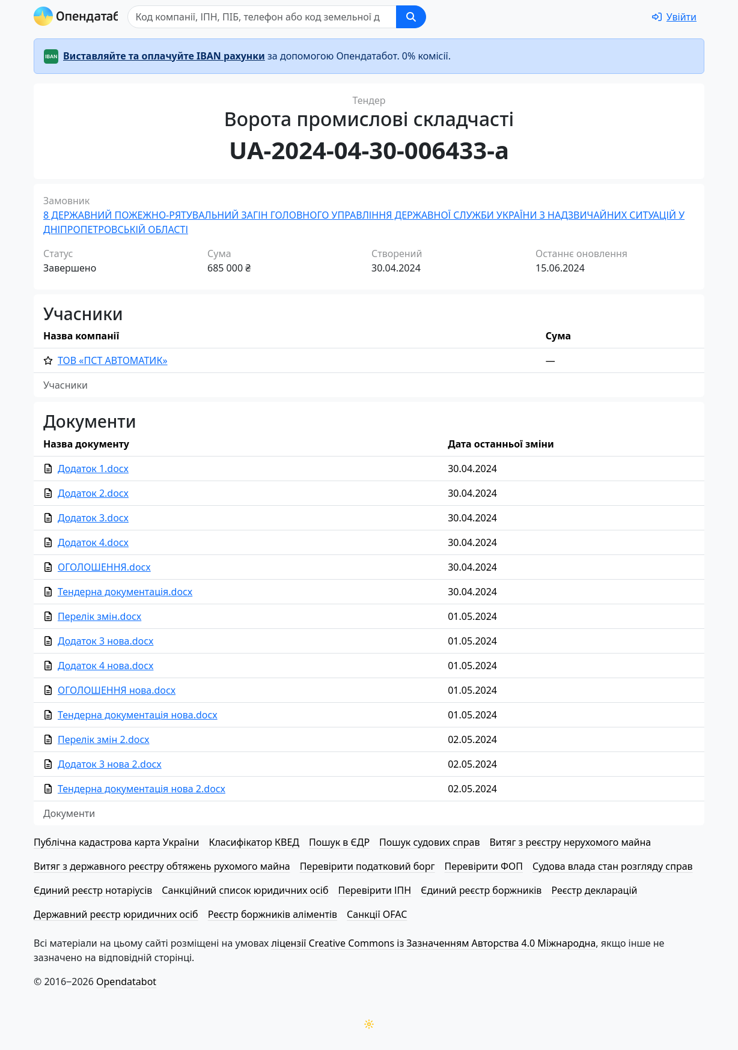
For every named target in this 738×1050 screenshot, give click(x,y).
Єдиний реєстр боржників (481, 890)
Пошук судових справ (429, 842)
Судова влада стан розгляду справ (612, 866)
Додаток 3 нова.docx (105, 641)
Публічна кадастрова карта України (116, 842)
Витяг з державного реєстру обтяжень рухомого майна (162, 866)
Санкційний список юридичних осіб (245, 890)
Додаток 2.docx (93, 493)
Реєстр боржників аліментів (272, 914)
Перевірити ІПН (375, 890)
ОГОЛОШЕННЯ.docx (104, 567)
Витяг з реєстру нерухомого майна (570, 842)
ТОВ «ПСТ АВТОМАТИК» (113, 360)
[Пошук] (277, 16)
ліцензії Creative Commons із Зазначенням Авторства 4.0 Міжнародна (433, 943)
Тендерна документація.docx (125, 591)
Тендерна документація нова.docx (138, 714)
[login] (674, 16)
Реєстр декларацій (594, 890)
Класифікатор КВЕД (254, 842)
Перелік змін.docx (99, 616)
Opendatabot (126, 981)
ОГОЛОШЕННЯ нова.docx (116, 690)
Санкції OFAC (377, 914)
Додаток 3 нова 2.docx (110, 764)
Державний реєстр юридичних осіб (116, 914)
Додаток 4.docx (93, 542)
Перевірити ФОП (484, 866)
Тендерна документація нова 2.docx (141, 788)
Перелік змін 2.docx (104, 739)
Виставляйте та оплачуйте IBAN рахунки (164, 55)
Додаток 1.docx (93, 468)
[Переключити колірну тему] (369, 1024)
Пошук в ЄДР (339, 842)
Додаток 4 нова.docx (105, 665)
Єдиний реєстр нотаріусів (93, 890)
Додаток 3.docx (93, 517)
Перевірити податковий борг (367, 866)
